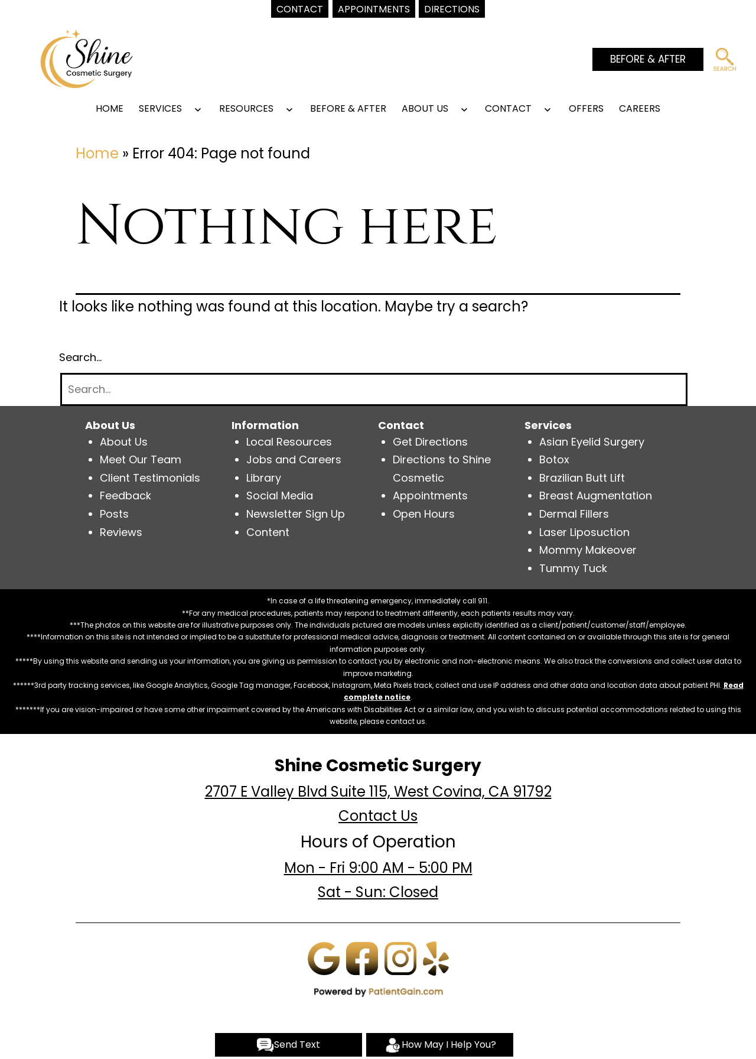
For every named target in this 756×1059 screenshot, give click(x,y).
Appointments (430, 495)
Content (267, 532)
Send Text (288, 1045)
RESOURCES (246, 108)
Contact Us (378, 816)
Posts (114, 513)
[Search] (373, 390)
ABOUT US (425, 108)
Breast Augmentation (595, 495)
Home (109, 108)
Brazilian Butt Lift (582, 477)
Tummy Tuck (573, 568)
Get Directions (430, 441)
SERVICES (160, 108)
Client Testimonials (150, 477)
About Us (124, 441)
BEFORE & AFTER (648, 59)
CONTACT (508, 108)
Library (263, 477)
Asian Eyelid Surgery (591, 441)
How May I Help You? (440, 1045)
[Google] (323, 957)
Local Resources (289, 441)
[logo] (86, 57)
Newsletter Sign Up (295, 513)
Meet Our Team (140, 459)
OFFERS (586, 108)
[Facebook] (362, 957)
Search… (80, 357)
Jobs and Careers (293, 459)
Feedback (125, 495)
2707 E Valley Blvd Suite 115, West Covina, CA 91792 (378, 791)
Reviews (121, 532)
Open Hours (424, 513)
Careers (639, 108)
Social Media (279, 495)
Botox (554, 459)
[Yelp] (436, 957)
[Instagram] (400, 957)
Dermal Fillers (574, 513)
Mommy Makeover (588, 550)
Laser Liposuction (584, 532)
